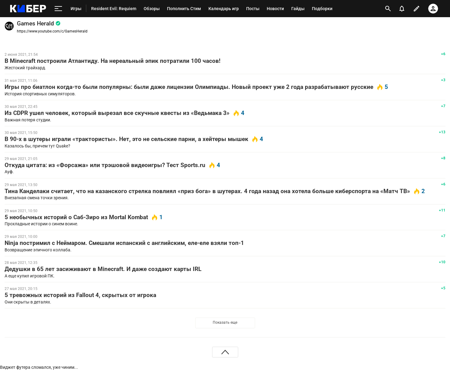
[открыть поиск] (388, 8)
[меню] (58, 8)
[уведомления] (401, 8)
